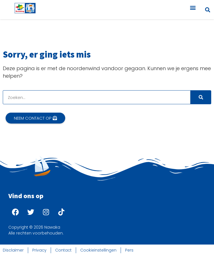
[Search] (200, 97)
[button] (192, 7)
